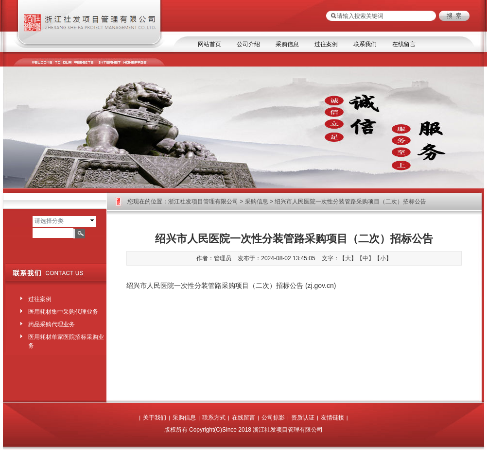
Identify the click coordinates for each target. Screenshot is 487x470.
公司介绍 (248, 44)
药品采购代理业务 (51, 324)
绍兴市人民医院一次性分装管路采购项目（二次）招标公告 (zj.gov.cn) (231, 285)
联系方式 (214, 417)
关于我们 (154, 417)
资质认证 (302, 417)
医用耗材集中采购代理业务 (63, 311)
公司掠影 (273, 417)
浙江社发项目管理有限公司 (203, 201)
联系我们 (365, 44)
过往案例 (326, 44)
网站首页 (209, 44)
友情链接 (332, 417)
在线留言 (404, 44)
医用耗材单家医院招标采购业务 (66, 339)
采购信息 (287, 44)
